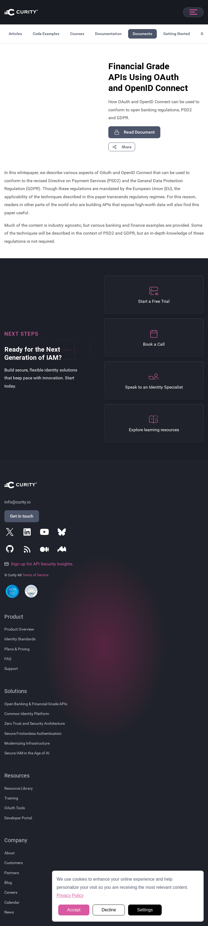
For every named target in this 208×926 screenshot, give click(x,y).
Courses (77, 34)
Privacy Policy (70, 895)
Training (11, 798)
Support (11, 668)
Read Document (134, 132)
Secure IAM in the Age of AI (26, 753)
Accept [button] (73, 910)
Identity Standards (19, 639)
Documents (142, 34)
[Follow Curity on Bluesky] (62, 533)
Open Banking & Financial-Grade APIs (35, 704)
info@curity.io (17, 502)
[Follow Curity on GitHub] (10, 550)
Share (122, 147)
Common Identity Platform (26, 713)
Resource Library (18, 788)
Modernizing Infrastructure (27, 743)
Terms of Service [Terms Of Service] (35, 575)
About (9, 853)
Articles (15, 34)
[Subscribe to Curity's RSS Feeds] (28, 550)
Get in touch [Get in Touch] (21, 516)
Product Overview (19, 629)
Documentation (108, 34)
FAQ (7, 659)
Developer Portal (18, 818)
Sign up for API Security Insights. (38, 563)
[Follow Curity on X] (10, 533)
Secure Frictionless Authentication (32, 733)
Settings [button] (145, 910)
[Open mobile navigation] (193, 12)
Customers (13, 863)
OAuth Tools (14, 808)
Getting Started (176, 34)
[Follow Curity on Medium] (45, 550)
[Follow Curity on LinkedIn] (28, 533)
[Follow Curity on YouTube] (45, 533)
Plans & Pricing (17, 649)
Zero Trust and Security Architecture (34, 723)
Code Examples (46, 34)
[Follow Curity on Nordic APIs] (62, 550)
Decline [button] (109, 910)
